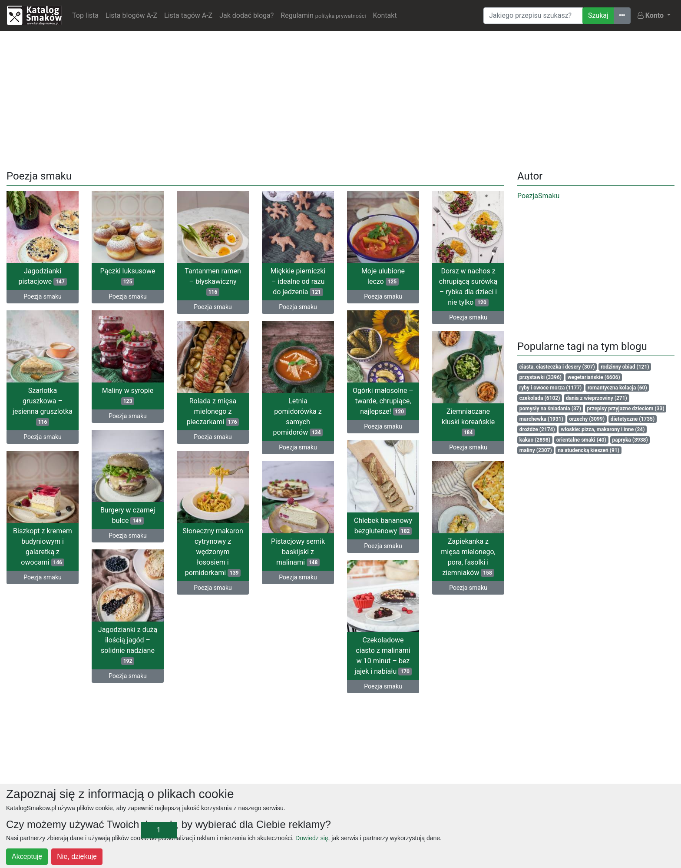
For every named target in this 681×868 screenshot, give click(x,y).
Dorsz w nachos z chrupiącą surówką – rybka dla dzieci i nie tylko (468, 286)
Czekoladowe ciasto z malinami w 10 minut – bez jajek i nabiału (382, 655)
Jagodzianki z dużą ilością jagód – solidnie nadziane (127, 645)
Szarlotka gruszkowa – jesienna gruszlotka (43, 406)
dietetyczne (633, 419)
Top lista (85, 15)
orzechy (587, 419)
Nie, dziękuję (77, 856)
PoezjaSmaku (538, 196)
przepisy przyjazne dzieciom (625, 409)
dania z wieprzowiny (596, 398)
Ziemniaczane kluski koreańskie (468, 421)
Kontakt (385, 15)
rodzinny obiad (625, 367)
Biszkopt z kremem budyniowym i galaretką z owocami (42, 546)
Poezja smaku (42, 296)
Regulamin (323, 15)
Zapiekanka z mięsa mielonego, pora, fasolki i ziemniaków (468, 557)
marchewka (541, 419)
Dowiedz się (311, 838)
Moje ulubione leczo (383, 276)
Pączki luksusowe (127, 276)
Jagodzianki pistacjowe (42, 276)
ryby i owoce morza (550, 388)
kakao (534, 440)
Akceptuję (27, 856)
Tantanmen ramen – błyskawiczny (213, 281)
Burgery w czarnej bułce (127, 515)
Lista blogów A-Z (131, 15)
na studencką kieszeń (588, 450)
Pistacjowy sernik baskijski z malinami (298, 551)
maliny (535, 450)
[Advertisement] (340, 99)
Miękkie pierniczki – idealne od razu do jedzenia (298, 281)
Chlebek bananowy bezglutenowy (383, 525)
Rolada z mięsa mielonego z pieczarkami (213, 411)
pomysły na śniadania (550, 409)
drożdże (537, 429)
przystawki (540, 377)
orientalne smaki (581, 440)
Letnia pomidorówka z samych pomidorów (298, 416)
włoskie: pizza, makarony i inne (603, 429)
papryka (630, 440)
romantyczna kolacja (617, 388)
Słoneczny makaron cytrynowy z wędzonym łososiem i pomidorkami (212, 552)
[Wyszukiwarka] (533, 15)
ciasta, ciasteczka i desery (557, 367)
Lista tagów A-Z (188, 15)
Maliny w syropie (127, 395)
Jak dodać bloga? (246, 15)
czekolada (539, 398)
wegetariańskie (594, 377)
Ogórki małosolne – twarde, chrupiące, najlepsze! (383, 401)
